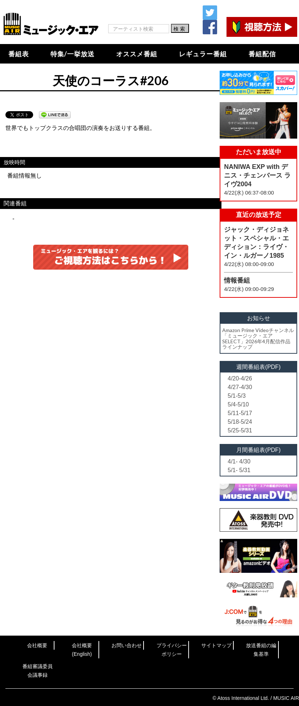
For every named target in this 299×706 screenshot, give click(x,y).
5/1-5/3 (237, 396)
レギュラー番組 (203, 54)
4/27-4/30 (240, 387)
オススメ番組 (136, 54)
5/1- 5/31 (239, 470)
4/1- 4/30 (239, 461)
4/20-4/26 (240, 378)
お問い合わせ (126, 645)
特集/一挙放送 (72, 54)
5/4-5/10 (238, 404)
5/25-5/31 (240, 430)
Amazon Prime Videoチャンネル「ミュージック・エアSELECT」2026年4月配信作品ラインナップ (258, 338)
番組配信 (262, 54)
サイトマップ (216, 645)
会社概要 (37, 645)
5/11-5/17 (240, 413)
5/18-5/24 (240, 422)
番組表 (18, 54)
